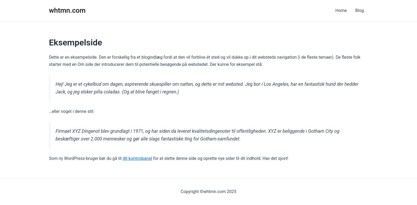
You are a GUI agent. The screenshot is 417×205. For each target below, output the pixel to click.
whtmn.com (67, 10)
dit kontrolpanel (137, 158)
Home (341, 10)
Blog (359, 10)
